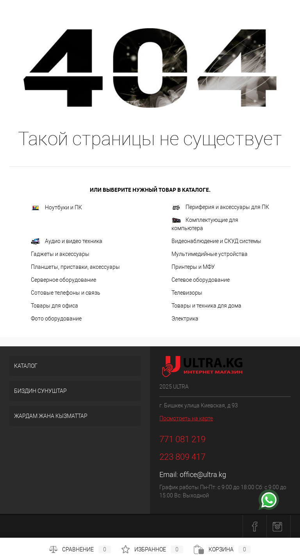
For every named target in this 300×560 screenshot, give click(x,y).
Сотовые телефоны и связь (65, 293)
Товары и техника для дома (206, 306)
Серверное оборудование (63, 280)
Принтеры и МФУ (193, 267)
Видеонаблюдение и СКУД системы (216, 241)
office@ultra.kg (203, 474)
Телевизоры (186, 293)
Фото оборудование (56, 318)
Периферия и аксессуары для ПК (220, 207)
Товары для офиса (54, 306)
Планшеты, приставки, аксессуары (75, 267)
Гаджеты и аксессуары (60, 254)
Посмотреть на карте (186, 418)
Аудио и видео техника (66, 241)
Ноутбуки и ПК (56, 207)
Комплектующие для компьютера (204, 224)
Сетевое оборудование (200, 280)
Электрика (184, 318)
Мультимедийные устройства (209, 254)
